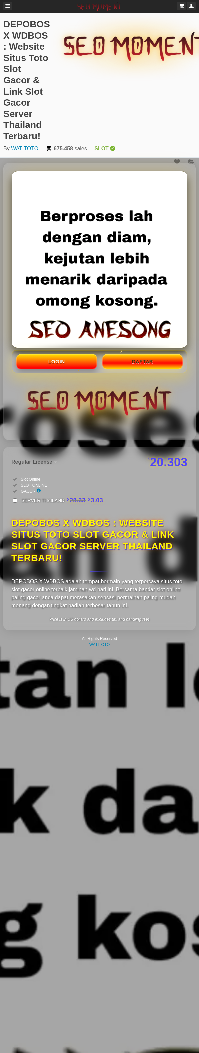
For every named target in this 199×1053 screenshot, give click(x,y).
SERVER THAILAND (62, 500)
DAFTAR (142, 361)
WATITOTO (24, 148)
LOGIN (56, 361)
